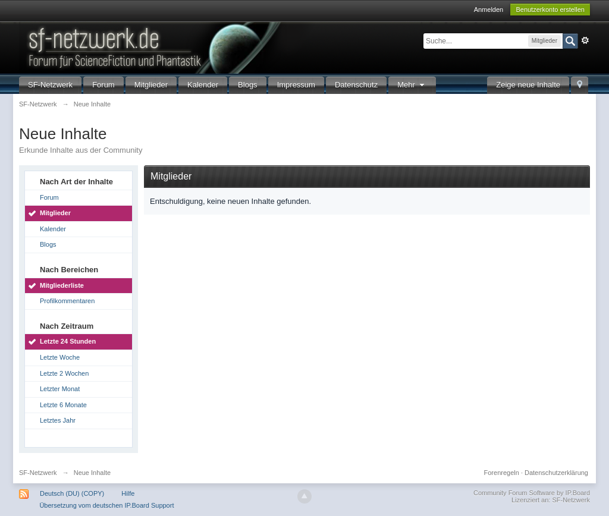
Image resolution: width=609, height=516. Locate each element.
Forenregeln (501, 472)
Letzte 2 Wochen (64, 373)
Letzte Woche (60, 357)
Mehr (412, 84)
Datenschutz (356, 84)
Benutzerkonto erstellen (550, 9)
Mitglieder (151, 84)
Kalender (202, 84)
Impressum (296, 84)
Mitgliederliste (62, 285)
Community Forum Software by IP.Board (531, 492)
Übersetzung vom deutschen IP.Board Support (106, 505)
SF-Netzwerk (50, 84)
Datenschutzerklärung (556, 472)
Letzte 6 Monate (63, 404)
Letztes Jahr (58, 420)
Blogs (248, 84)
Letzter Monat (60, 388)
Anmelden (489, 9)
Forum (103, 84)
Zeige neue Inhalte (528, 84)
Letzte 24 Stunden (68, 341)
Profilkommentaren (67, 300)
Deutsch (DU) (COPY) (72, 493)
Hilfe (127, 493)
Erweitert (585, 40)
